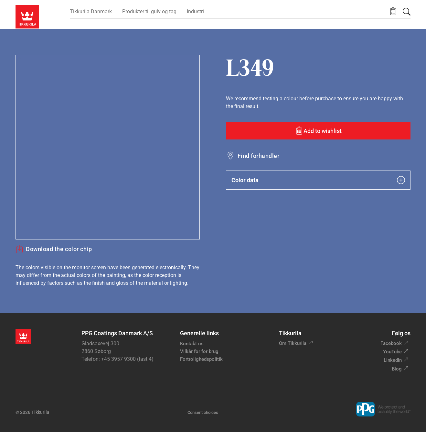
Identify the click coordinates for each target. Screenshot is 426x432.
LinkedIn (393, 360)
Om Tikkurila (292, 343)
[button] (393, 11)
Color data (318, 180)
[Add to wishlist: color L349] (318, 130)
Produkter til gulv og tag (149, 11)
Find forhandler (258, 155)
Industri (195, 11)
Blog (397, 369)
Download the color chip (54, 249)
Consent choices (202, 412)
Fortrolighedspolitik (201, 359)
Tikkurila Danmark (91, 11)
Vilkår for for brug (199, 351)
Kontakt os (192, 344)
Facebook (391, 343)
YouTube (392, 352)
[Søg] (406, 12)
